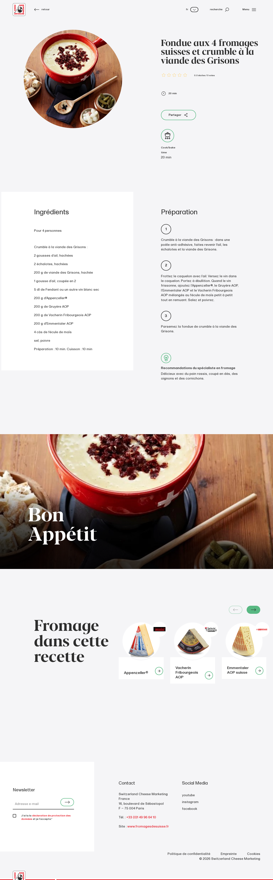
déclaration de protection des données (46, 817)
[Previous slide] (235, 610)
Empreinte (229, 854)
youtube (188, 795)
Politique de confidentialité (189, 854)
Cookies (253, 854)
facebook (189, 808)
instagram (190, 802)
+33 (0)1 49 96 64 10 (141, 817)
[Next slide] (253, 610)
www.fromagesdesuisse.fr (148, 826)
